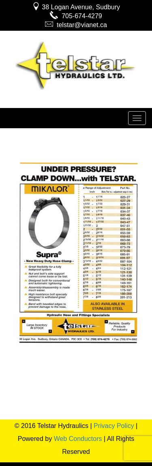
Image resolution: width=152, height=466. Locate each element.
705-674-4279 (76, 16)
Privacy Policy (114, 425)
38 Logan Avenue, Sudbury (76, 7)
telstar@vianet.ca (76, 24)
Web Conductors (78, 438)
